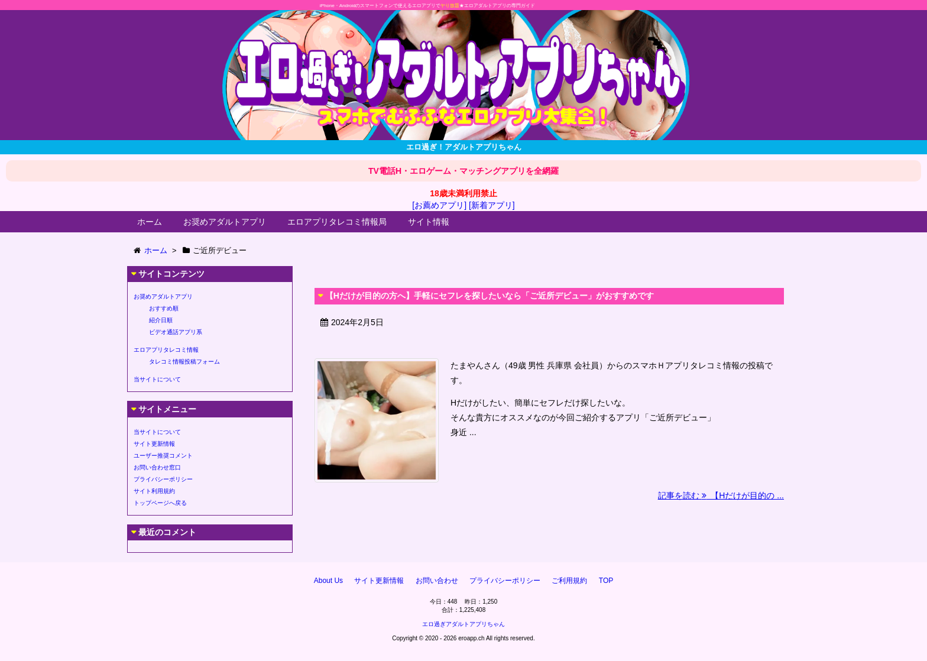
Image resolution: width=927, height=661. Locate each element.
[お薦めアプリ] (439, 205)
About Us (328, 580)
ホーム (149, 221)
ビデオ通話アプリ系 (175, 332)
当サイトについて (157, 379)
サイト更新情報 (154, 443)
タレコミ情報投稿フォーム (184, 361)
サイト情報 (428, 221)
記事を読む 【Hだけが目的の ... (721, 495)
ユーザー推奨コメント (163, 455)
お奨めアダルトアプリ (224, 221)
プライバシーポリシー (163, 479)
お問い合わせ (437, 580)
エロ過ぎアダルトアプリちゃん (463, 624)
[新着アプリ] (492, 205)
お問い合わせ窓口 (157, 467)
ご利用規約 (569, 580)
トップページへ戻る (160, 503)
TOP (606, 580)
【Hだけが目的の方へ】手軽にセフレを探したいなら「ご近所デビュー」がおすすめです (489, 295)
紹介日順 (161, 320)
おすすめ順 (164, 308)
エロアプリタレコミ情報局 (337, 221)
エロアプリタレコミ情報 (166, 349)
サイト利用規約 (154, 491)
